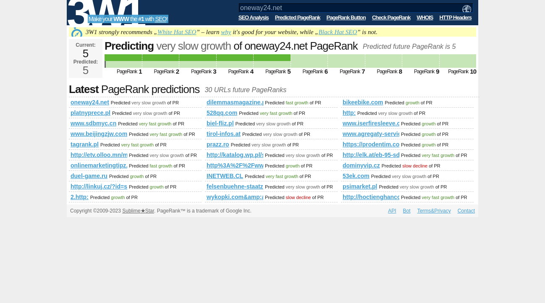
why (226, 32)
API (392, 211)
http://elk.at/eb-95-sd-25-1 (371, 155)
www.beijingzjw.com (99, 133)
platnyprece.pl (90, 112)
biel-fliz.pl (220, 123)
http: (349, 112)
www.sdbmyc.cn (93, 123)
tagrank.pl (85, 144)
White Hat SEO (176, 32)
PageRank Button (346, 17)
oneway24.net (90, 102)
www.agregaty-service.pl (371, 133)
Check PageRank (391, 17)
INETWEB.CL (225, 176)
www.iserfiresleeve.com (371, 123)
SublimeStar (138, 211)
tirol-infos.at (224, 133)
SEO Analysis (253, 17)
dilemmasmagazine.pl (235, 102)
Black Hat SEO (338, 32)
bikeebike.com (363, 102)
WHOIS (425, 17)
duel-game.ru (89, 176)
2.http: (80, 197)
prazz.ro (218, 144)
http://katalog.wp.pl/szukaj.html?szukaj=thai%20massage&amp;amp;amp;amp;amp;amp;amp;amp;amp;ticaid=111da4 (235, 155)
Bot (407, 211)
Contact (466, 211)
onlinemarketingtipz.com (99, 165)
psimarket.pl (360, 186)
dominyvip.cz (361, 165)
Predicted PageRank (297, 17)
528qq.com (222, 112)
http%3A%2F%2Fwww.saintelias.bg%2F (235, 165)
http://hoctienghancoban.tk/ (371, 197)
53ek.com (356, 176)
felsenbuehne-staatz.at (235, 186)
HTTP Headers (455, 17)
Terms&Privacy (434, 211)
